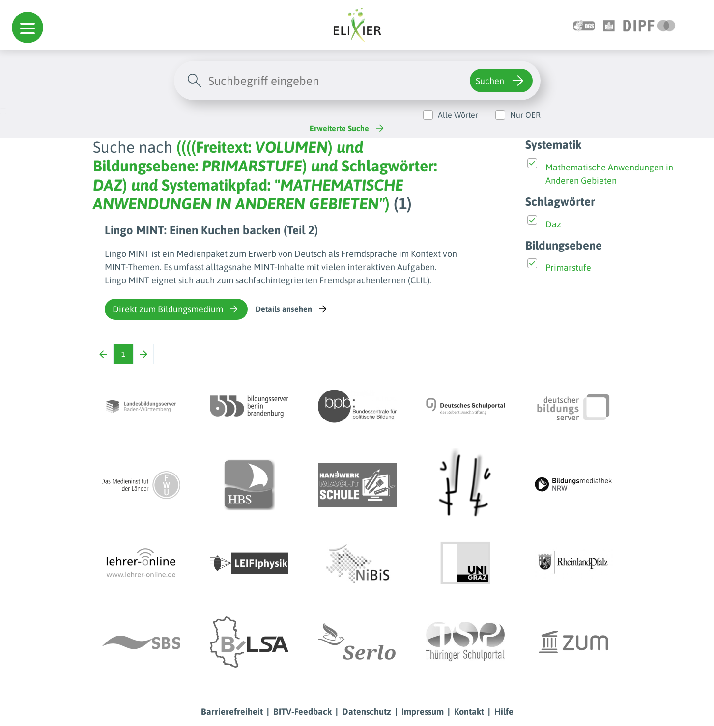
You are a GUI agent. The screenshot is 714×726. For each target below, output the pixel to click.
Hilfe (504, 711)
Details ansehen (292, 309)
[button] (27, 27)
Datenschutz (366, 711)
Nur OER (525, 115)
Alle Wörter (458, 115)
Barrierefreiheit (232, 711)
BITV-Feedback (302, 711)
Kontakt (469, 711)
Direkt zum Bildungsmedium (176, 309)
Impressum (422, 711)
